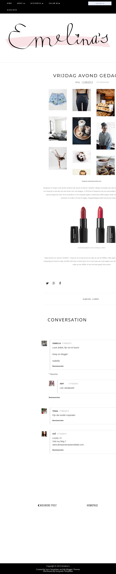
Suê (54, 433)
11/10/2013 (73, 383)
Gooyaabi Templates (64, 571)
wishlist (95, 298)
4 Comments (103, 82)
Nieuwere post (48, 505)
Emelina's (66, 566)
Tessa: (55, 411)
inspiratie (87, 298)
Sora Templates (52, 569)
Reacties (54, 374)
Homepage (92, 505)
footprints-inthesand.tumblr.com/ (91, 181)
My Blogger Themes (71, 569)
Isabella (56, 343)
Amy (62, 383)
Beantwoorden (58, 366)
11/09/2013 (66, 343)
